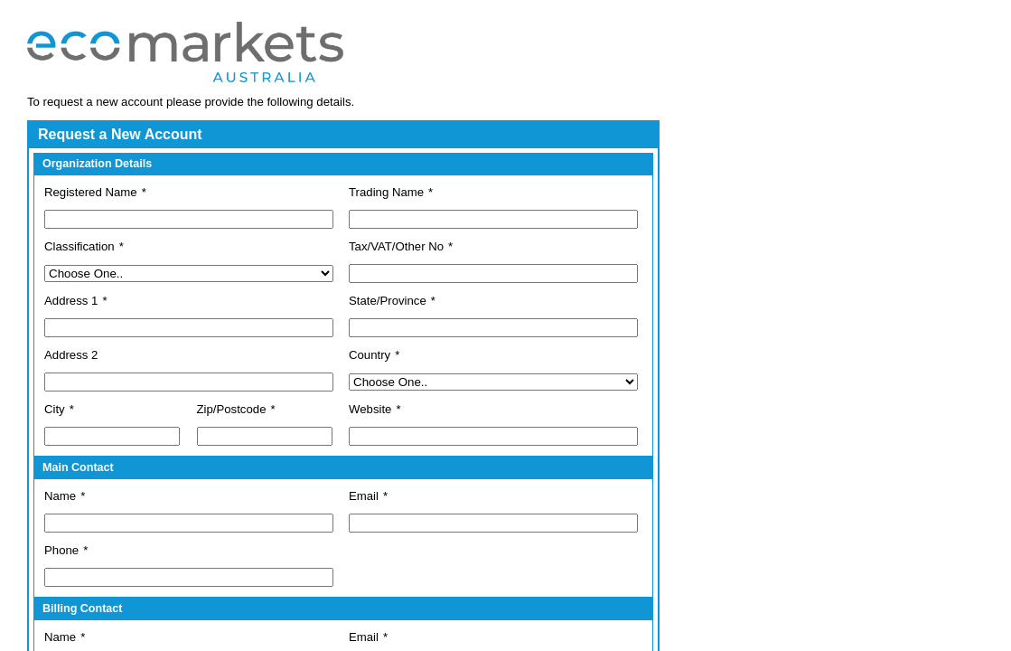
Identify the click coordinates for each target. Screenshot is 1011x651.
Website (370, 409)
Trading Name (386, 192)
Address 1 (71, 300)
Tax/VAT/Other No (396, 246)
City (54, 409)
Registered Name (90, 192)
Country (369, 355)
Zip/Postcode (232, 409)
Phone (61, 550)
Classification (79, 246)
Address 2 (71, 355)
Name (60, 496)
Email (364, 496)
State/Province (387, 300)
